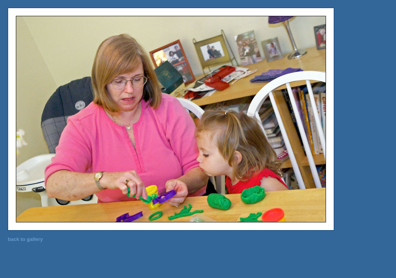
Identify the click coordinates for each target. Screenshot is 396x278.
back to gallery (25, 239)
